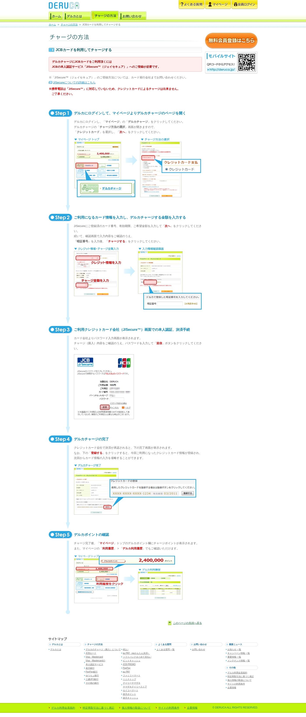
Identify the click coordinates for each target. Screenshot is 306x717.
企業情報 (231, 687)
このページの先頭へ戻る (187, 623)
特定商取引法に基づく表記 (240, 676)
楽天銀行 (90, 668)
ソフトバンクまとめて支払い (137, 657)
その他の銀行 (92, 683)
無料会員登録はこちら (231, 41)
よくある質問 (191, 4)
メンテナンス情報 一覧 (238, 660)
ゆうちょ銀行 (92, 675)
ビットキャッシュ (131, 660)
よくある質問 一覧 (166, 649)
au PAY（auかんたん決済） (136, 653)
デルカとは (77, 16)
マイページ (218, 4)
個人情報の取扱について (239, 680)
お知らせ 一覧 (234, 649)
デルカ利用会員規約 (237, 672)
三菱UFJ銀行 (92, 679)
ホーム (56, 16)
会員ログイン (244, 4)
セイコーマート (130, 690)
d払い (126, 649)
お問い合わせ (132, 16)
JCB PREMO (129, 664)
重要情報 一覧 (234, 657)
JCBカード (91, 653)
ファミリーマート (131, 675)
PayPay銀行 (92, 672)
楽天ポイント (129, 694)
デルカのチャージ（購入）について (103, 649)
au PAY (126, 672)
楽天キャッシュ (130, 698)
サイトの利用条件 (236, 684)
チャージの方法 (105, 16)
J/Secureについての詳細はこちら (74, 82)
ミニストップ (129, 679)
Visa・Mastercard (94, 657)
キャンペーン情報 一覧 (238, 653)
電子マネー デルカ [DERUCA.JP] (64, 5)
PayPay (126, 668)
